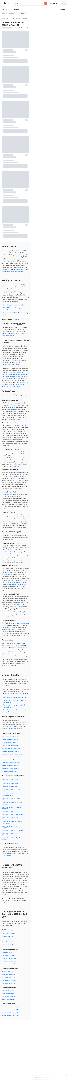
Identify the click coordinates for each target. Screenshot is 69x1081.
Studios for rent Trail (7, 952)
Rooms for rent (19, 519)
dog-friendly (18, 552)
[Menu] (64, 3)
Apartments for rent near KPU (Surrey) (12, 830)
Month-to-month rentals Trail (10, 996)
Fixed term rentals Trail (8, 999)
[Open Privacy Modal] (8, 3)
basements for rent (18, 474)
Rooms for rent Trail (7, 944)
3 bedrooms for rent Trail (9, 961)
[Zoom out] (66, 1075)
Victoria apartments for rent (9, 771)
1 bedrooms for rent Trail (8, 955)
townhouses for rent (13, 460)
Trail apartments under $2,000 (10, 1012)
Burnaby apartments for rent (10, 739)
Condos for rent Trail (7, 936)
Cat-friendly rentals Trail (8, 983)
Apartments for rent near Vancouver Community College (12, 794)
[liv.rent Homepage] (4, 3)
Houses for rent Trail (7, 942)
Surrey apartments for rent (9, 742)
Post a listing (54, 3)
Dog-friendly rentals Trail (9, 980)
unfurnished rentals (11, 384)
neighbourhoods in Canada (11, 364)
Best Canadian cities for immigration (15, 697)
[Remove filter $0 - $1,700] (25, 13)
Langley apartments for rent (9, 760)
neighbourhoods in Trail (15, 728)
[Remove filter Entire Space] (16, 13)
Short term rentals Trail (8, 993)
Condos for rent (7, 494)
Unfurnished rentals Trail (8, 974)
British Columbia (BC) (19, 251)
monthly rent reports (8, 335)
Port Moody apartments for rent (11, 762)
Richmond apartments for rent (10, 745)
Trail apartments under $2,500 (10, 1015)
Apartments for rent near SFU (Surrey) (12, 814)
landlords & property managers (15, 289)
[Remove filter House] (6, 13)
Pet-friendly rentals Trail (8, 977)
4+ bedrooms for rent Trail (9, 964)
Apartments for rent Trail (8, 933)
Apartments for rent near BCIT (10, 786)
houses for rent (19, 425)
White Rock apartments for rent (10, 768)
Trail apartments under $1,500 (10, 1010)
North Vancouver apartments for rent (12, 748)
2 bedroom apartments (17, 374)
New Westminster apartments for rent (12, 754)
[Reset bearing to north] (66, 1078)
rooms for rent (6, 629)
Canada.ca (7, 856)
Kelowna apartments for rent (10, 765)
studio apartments (22, 376)
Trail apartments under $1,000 (10, 1007)
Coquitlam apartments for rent (10, 751)
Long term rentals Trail (8, 990)
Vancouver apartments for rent (10, 736)
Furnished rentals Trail (8, 971)
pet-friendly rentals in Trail (10, 550)
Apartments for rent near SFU (10, 783)
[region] (50, 548)
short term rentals (15, 386)
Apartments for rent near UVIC (10, 811)
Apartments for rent (13, 409)
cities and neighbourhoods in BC (14, 271)
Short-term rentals (19, 603)
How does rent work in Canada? (13, 305)
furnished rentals (22, 382)
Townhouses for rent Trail (9, 939)
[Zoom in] (66, 1073)
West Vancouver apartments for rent (12, 757)
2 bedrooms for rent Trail (9, 958)
